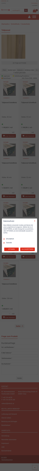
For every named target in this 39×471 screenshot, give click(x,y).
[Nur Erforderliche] (34, 220)
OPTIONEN (11, 249)
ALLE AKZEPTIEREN (27, 249)
